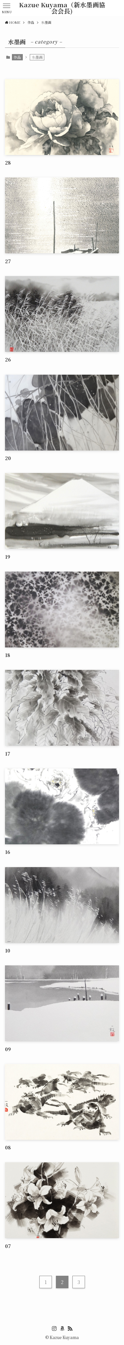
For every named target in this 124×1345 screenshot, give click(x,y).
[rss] (70, 1328)
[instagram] (54, 1328)
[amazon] (62, 1328)
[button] (7, 8)
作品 (17, 57)
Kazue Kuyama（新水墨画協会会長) (62, 8)
